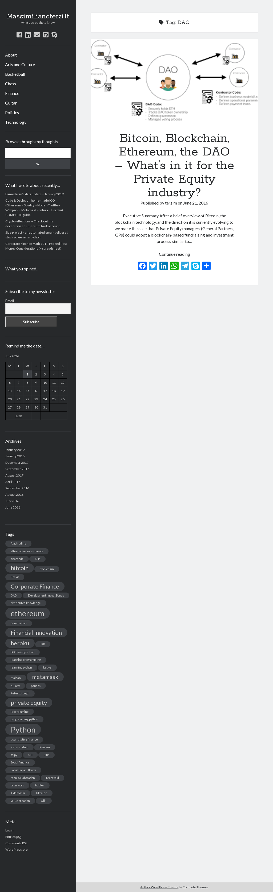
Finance (12, 93)
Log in (9, 830)
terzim (171, 202)
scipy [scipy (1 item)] (14, 755)
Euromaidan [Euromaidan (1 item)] (19, 623)
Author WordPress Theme (159, 887)
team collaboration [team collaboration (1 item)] (23, 777)
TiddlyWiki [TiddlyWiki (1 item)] (18, 793)
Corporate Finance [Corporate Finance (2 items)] (35, 586)
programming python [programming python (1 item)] (24, 719)
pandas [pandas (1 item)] (36, 685)
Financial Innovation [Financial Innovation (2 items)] (36, 632)
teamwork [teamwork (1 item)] (17, 785)
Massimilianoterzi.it (38, 16)
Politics (12, 112)
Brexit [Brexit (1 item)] (15, 577)
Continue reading (174, 254)
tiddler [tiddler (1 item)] (39, 785)
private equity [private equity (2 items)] (29, 702)
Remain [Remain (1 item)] (44, 747)
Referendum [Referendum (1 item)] (19, 747)
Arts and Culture (20, 64)
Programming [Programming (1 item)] (20, 711)
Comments (16, 843)
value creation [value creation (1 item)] (20, 800)
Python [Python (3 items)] (23, 729)
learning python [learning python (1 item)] (21, 667)
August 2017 (14, 475)
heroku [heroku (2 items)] (20, 643)
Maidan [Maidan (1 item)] (16, 677)
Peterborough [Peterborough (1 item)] (20, 693)
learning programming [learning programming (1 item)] (26, 659)
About (11, 54)
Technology (15, 122)
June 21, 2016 (195, 202)
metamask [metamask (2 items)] (45, 676)
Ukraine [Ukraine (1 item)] (41, 793)
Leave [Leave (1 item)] (47, 667)
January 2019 (15, 450)
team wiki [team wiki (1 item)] (52, 777)
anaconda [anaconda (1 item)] (17, 559)
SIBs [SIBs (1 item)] (46, 755)
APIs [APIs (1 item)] (37, 559)
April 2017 (12, 482)
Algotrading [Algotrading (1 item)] (18, 543)
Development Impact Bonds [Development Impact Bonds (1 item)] (46, 595)
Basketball (15, 74)
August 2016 (14, 495)
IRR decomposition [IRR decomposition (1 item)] (22, 652)
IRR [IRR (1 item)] (43, 644)
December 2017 (17, 463)
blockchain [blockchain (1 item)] (47, 569)
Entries (13, 837)
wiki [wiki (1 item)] (43, 800)
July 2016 (12, 501)
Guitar (11, 102)
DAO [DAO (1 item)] (14, 595)
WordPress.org (16, 849)
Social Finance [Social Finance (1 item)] (20, 762)
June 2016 (12, 507)
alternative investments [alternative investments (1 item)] (27, 551)
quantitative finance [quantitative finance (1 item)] (24, 739)
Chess (10, 83)
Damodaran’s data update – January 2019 (34, 194)
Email (9, 300)
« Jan (18, 416)
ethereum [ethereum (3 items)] (28, 613)
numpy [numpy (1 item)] (15, 685)
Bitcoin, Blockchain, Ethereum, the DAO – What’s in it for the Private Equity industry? (174, 80)
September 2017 (17, 469)
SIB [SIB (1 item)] (30, 755)
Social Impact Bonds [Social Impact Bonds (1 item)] (23, 770)
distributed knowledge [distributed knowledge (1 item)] (26, 603)
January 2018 (15, 456)
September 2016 (17, 488)
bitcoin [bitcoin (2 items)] (20, 567)
